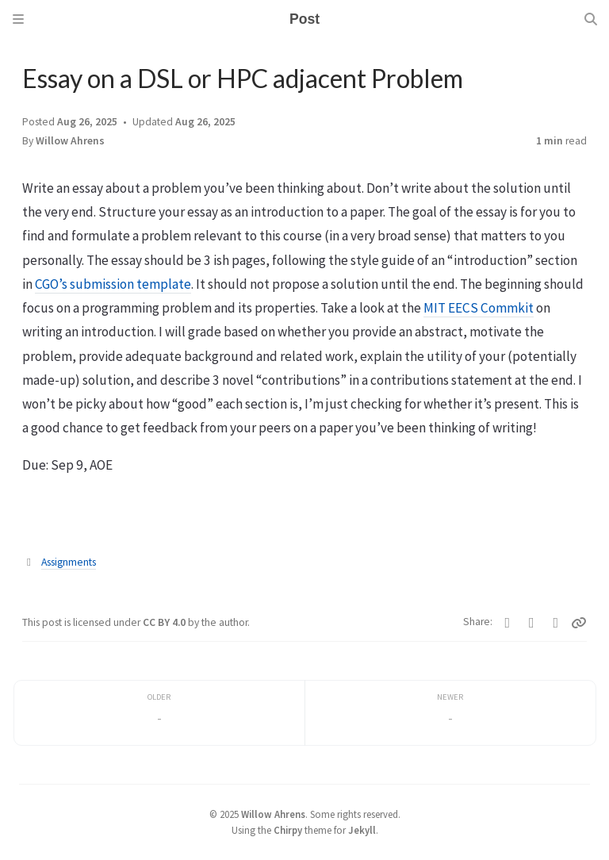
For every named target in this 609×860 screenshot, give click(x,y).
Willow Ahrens (70, 141)
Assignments (68, 562)
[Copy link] (579, 622)
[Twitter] (508, 622)
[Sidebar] (18, 19)
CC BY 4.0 (165, 622)
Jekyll (362, 830)
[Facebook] (532, 622)
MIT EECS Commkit (478, 308)
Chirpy (288, 830)
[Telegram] (556, 622)
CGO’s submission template (113, 284)
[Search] (591, 19)
